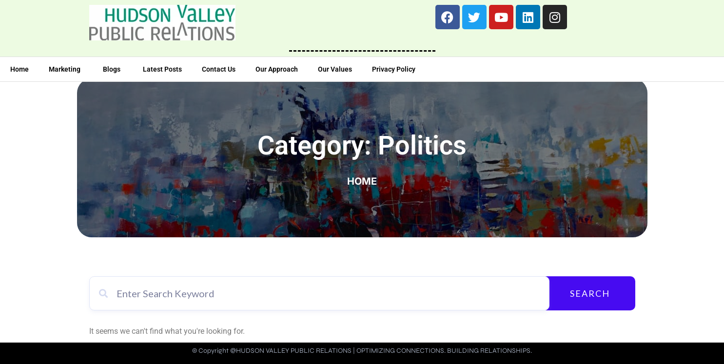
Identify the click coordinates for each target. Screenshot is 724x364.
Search (590, 293)
